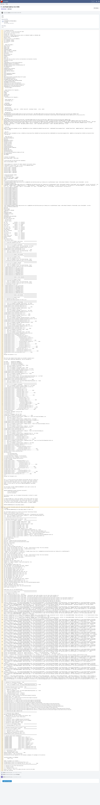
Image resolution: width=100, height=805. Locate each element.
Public (10, 9)
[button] (99, 1)
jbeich (9, 12)
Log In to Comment (7, 781)
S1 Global (17, 774)
